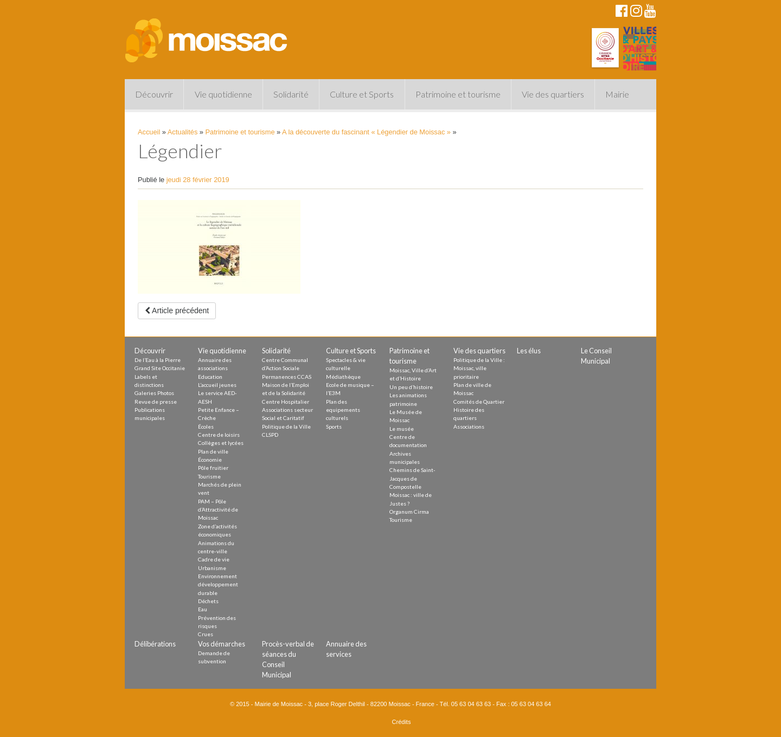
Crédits (401, 722)
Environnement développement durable (218, 584)
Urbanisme (212, 568)
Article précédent (177, 310)
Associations (468, 426)
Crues (205, 634)
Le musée (401, 428)
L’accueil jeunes (217, 385)
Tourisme (209, 476)
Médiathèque (343, 376)
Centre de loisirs (219, 434)
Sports (334, 426)
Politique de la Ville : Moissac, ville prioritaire (479, 368)
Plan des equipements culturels (343, 410)
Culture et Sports (362, 94)
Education (210, 376)
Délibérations (155, 643)
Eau (202, 609)
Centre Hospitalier (285, 401)
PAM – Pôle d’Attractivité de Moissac (218, 509)
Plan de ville (213, 451)
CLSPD (270, 434)
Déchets (208, 601)
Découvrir (154, 94)
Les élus (529, 350)
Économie (210, 459)
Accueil (149, 132)
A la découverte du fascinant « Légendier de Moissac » (366, 132)
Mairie (617, 94)
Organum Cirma (409, 511)
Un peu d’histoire (411, 387)
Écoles (206, 426)
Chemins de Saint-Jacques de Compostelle (412, 478)
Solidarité (291, 94)
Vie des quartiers (553, 94)
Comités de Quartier (478, 401)
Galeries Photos (154, 393)
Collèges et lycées (221, 442)
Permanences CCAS (286, 376)
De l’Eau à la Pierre (158, 360)
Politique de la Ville (286, 426)
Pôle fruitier (213, 467)
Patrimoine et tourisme (458, 94)
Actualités (182, 132)
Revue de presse (156, 401)
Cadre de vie (213, 559)
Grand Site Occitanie (160, 368)
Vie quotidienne (223, 94)
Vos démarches (221, 643)
